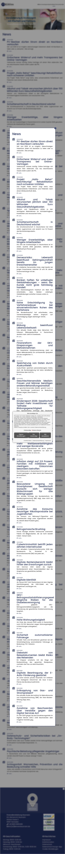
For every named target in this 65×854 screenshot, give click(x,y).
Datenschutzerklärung (38, 440)
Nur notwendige (34, 435)
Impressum (48, 440)
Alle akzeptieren (45, 435)
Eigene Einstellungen (21, 435)
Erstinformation (27, 440)
